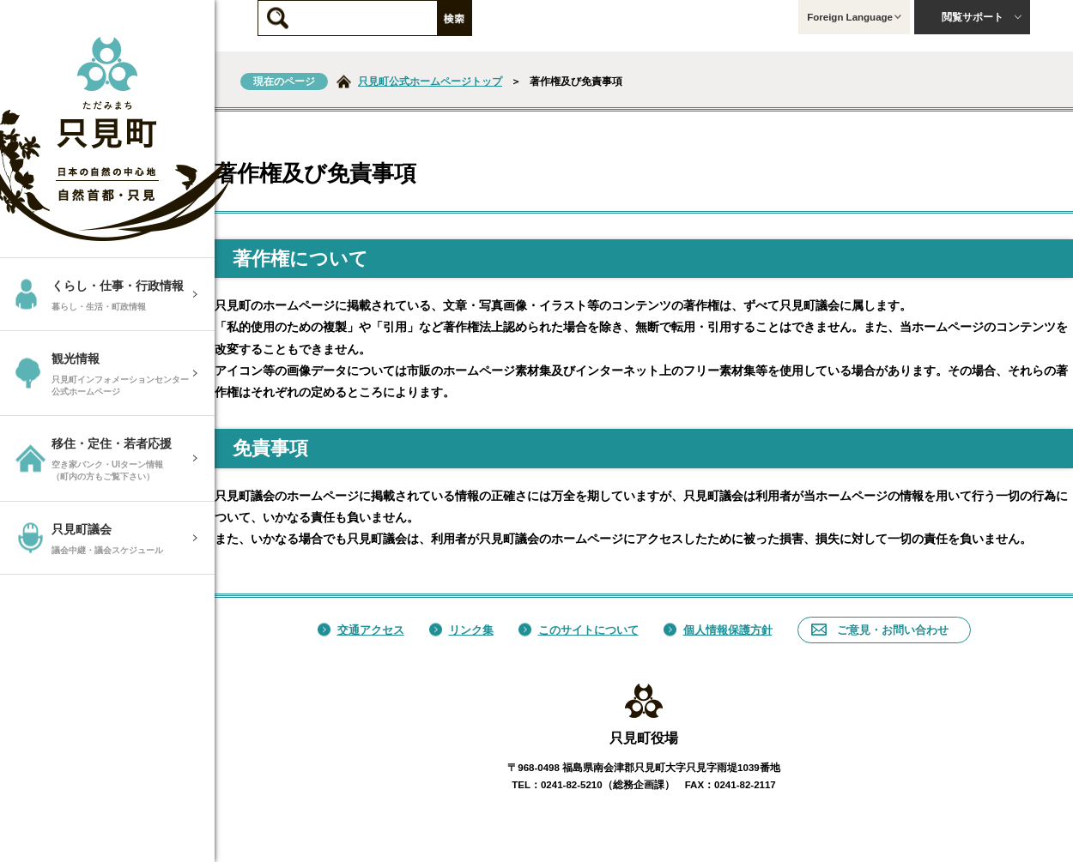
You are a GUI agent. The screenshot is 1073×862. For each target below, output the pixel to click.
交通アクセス (361, 630)
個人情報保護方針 (718, 630)
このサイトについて (578, 630)
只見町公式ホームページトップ (430, 81)
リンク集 (461, 630)
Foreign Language (854, 17)
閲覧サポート (982, 17)
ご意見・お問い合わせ (880, 630)
